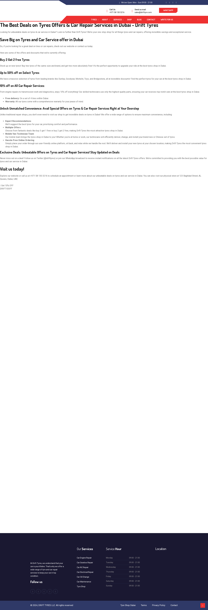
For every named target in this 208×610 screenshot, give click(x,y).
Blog (139, 19)
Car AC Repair (82, 567)
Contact (151, 19)
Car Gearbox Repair (85, 563)
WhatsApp (168, 10)
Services (117, 19)
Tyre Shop (81, 586)
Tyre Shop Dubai (128, 605)
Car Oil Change (83, 577)
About (105, 19)
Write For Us (167, 19)
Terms (144, 605)
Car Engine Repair (84, 558)
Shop (129, 19)
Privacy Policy (158, 605)
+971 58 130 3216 (116, 12)
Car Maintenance (84, 582)
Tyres (94, 19)
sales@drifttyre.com (143, 12)
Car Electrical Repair (85, 572)
